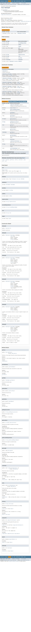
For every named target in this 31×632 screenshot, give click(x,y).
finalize (7, 159)
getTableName (13, 135)
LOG (19, 48)
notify (16, 159)
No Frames (17, 558)
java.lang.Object (4, 9)
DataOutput (15, 148)
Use (12, 1)
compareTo (12, 104)
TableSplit (8, 14)
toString (12, 144)
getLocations (13, 118)
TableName (8, 59)
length (19, 46)
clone (3, 159)
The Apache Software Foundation (13, 561)
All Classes (24, 558)
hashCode (12, 139)
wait (25, 159)
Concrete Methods (22, 101)
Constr (11, 4)
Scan (18, 82)
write (11, 148)
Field (8, 4)
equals (11, 107)
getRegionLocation (14, 121)
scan (19, 56)
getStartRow (12, 129)
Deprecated (18, 1)
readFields (10, 467)
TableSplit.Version (21, 33)
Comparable (3, 14)
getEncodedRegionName (15, 109)
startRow (20, 57)
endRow (19, 44)
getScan (11, 124)
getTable (12, 132)
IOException (14, 353)
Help (25, 1)
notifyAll (21, 159)
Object (14, 107)
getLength (12, 115)
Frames (13, 558)
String (7, 54)
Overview (2, 1)
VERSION (20, 61)
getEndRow (12, 112)
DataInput (15, 467)
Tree (14, 1)
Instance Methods (13, 101)
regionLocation (21, 54)
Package (6, 1)
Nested (5, 4)
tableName (20, 59)
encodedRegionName (13, 207)
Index (22, 1)
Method (14, 4)
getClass (12, 159)
